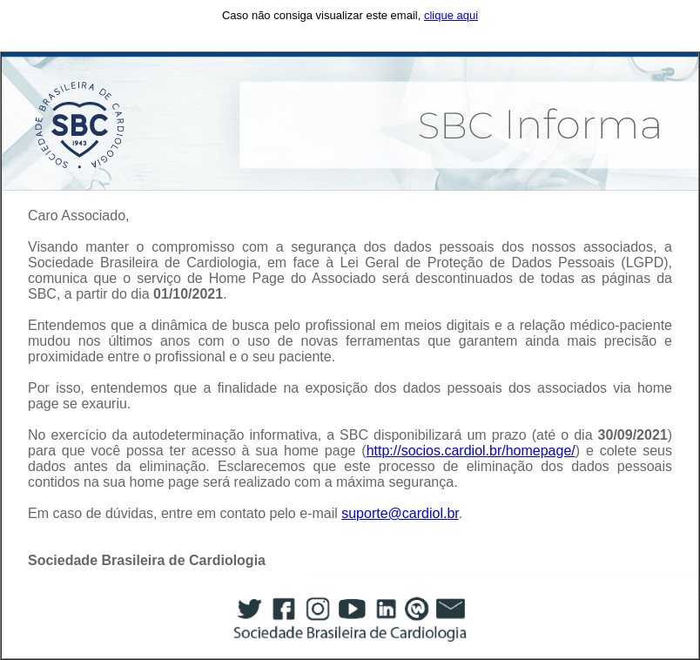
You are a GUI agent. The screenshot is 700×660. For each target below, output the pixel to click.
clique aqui (451, 15)
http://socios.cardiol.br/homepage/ (471, 450)
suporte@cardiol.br (400, 513)
